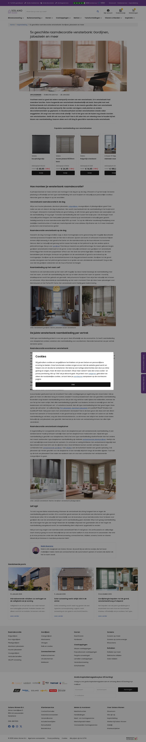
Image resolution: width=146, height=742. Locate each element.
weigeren (92, 374)
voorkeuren (78, 376)
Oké (73, 384)
